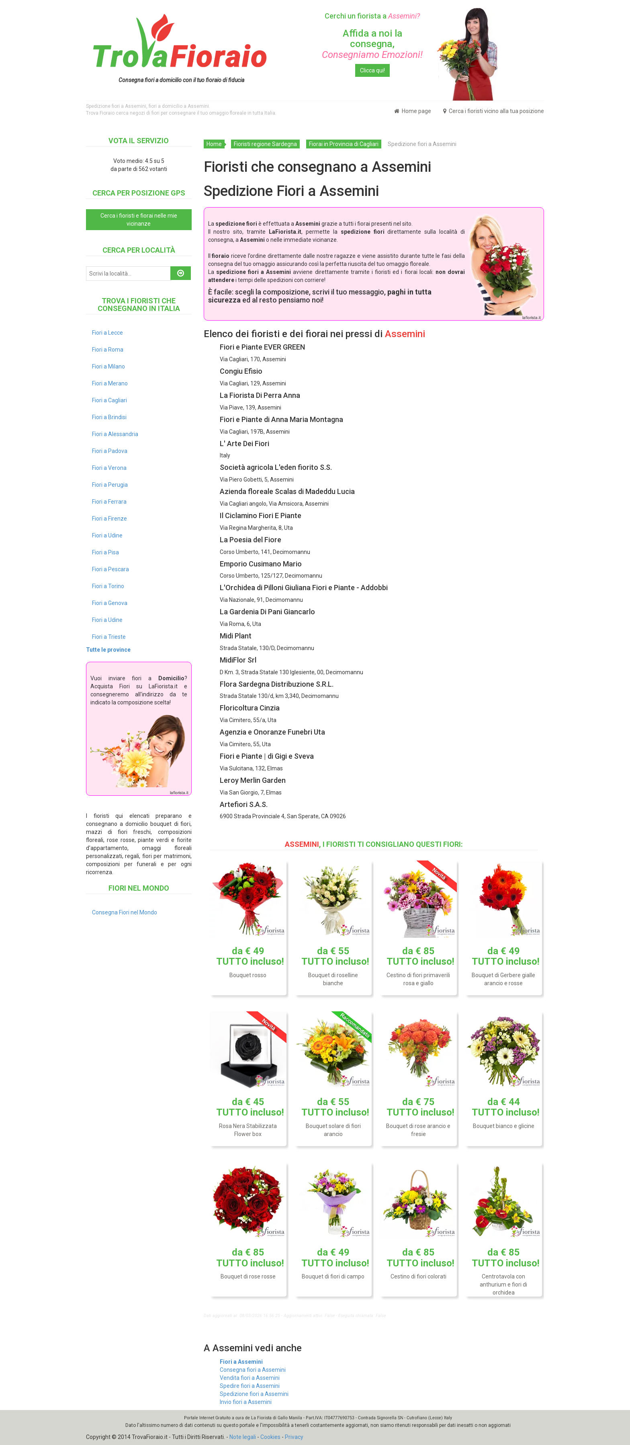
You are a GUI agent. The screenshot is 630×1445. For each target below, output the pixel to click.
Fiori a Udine (107, 535)
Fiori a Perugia (110, 485)
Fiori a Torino (108, 586)
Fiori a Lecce (107, 332)
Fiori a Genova (109, 603)
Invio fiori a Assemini (246, 1402)
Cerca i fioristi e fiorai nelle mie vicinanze (138, 219)
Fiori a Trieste (109, 637)
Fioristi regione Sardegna (265, 144)
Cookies (270, 1437)
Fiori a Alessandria (115, 434)
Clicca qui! (372, 70)
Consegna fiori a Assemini (253, 1370)
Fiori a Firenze (109, 518)
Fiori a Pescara (110, 569)
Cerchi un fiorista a (372, 16)
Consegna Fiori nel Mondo (124, 912)
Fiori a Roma (107, 349)
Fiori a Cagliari (109, 400)
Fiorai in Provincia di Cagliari (343, 144)
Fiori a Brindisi (109, 417)
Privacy (294, 1437)
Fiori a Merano (110, 383)
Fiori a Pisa (105, 552)
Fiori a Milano (108, 366)
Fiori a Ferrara (109, 501)
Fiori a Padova (109, 451)
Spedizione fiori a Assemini (254, 1394)
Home (214, 144)
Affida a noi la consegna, (372, 44)
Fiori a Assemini (241, 1362)
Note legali (242, 1437)
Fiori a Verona (109, 468)
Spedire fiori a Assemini (250, 1386)
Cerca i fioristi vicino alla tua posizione (493, 111)
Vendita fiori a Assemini (250, 1378)
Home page (412, 111)
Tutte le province (108, 649)
